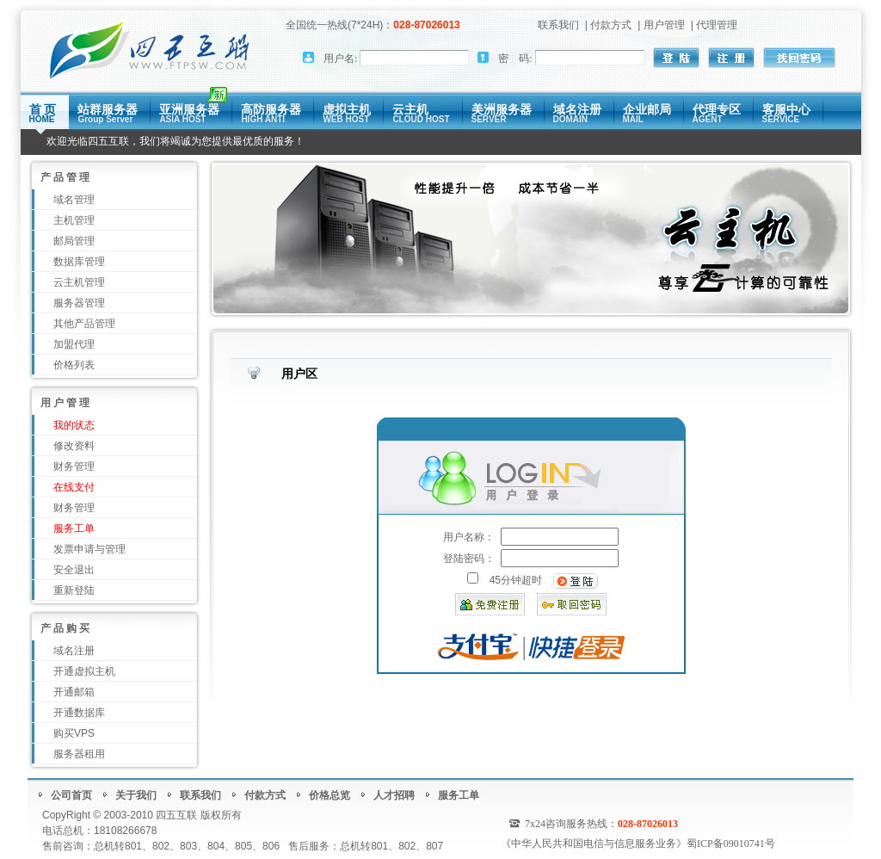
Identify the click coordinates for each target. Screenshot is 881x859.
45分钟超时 (516, 580)
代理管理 (716, 25)
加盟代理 (74, 344)
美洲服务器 (501, 113)
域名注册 (577, 113)
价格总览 (329, 795)
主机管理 (74, 220)
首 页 (43, 113)
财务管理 (74, 466)
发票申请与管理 (89, 549)
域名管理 (74, 200)
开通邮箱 (74, 692)
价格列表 (74, 365)
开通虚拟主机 (84, 671)
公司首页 (71, 795)
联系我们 (558, 25)
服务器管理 (79, 303)
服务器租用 (79, 754)
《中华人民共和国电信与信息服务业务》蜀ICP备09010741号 (638, 843)
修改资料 (74, 446)
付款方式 (610, 25)
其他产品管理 (84, 324)
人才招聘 (394, 795)
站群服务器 (107, 113)
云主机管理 (79, 282)
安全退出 (74, 570)
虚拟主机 (347, 113)
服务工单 (458, 795)
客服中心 (786, 113)
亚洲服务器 (189, 113)
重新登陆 (74, 590)
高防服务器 (271, 113)
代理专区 (717, 113)
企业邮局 (647, 113)
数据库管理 (79, 262)
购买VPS (74, 733)
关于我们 (136, 795)
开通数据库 (79, 713)
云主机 (420, 113)
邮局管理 (74, 241)
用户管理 (664, 25)
